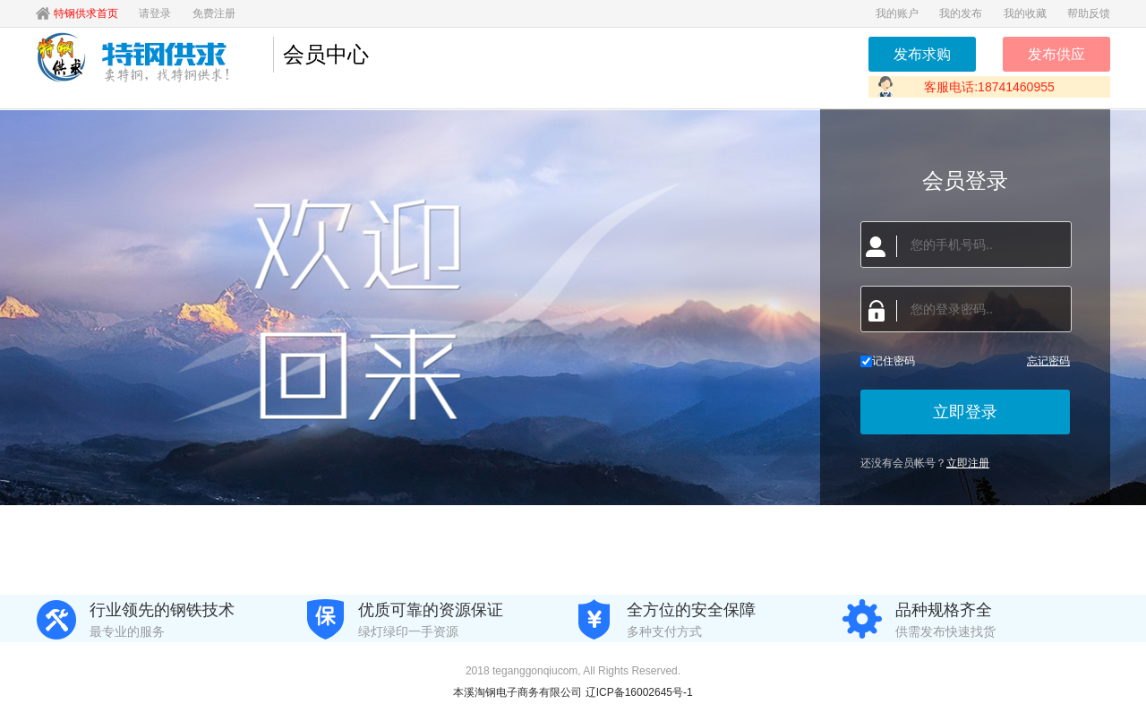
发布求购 (922, 54)
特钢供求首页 (86, 13)
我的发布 (960, 13)
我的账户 (897, 13)
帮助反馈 (1088, 13)
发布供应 (1056, 54)
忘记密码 (1048, 361)
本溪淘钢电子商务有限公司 (519, 692)
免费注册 (213, 13)
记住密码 (887, 361)
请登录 (155, 13)
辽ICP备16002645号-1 (639, 692)
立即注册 (967, 463)
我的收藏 (1025, 13)
